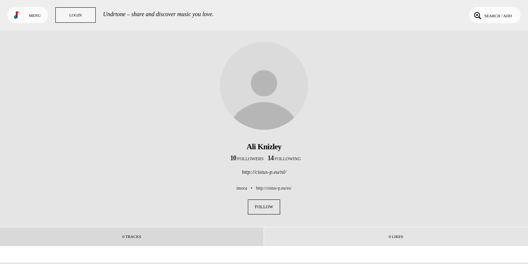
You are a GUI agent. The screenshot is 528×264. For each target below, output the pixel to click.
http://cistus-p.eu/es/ (274, 188)
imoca (241, 188)
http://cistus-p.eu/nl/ (264, 172)
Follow (264, 206)
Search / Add (492, 15)
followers (247, 158)
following (284, 158)
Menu (35, 15)
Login (75, 15)
